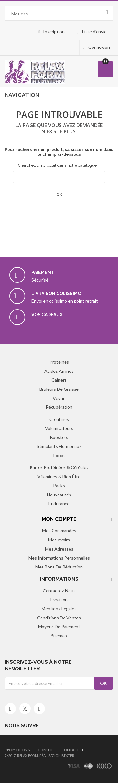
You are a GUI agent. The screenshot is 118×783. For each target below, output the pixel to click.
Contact (70, 749)
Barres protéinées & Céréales (59, 467)
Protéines (59, 362)
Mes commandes (59, 530)
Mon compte (59, 519)
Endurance (59, 503)
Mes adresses (59, 548)
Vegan (59, 398)
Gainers (59, 380)
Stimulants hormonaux (59, 446)
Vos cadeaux (47, 314)
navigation (22, 95)
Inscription (54, 31)
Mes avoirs (59, 539)
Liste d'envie (94, 31)
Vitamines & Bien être (59, 476)
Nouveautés (59, 494)
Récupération (59, 407)
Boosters (59, 437)
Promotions (17, 749)
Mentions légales (59, 608)
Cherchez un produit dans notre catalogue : (58, 165)
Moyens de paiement (59, 626)
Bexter (67, 755)
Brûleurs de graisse (59, 389)
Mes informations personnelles (59, 558)
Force (59, 455)
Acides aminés (59, 371)
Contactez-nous (59, 590)
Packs (59, 485)
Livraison (59, 599)
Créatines (59, 419)
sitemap (59, 635)
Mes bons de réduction (59, 566)
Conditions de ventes (59, 617)
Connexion (98, 47)
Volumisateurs (59, 428)
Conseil (45, 749)
